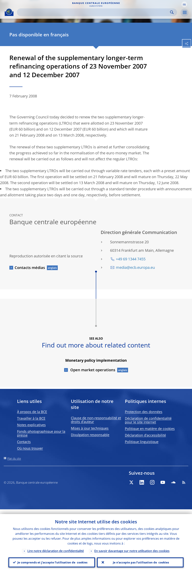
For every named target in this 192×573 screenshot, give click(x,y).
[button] (184, 4)
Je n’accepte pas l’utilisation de (140, 560)
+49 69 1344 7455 (131, 258)
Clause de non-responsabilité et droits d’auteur (96, 420)
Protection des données (143, 411)
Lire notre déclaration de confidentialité (55, 546)
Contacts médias (30, 267)
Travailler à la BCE (31, 418)
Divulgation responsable (90, 435)
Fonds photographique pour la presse (41, 433)
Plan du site (14, 458)
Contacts (24, 441)
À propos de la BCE (32, 411)
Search (172, 12)
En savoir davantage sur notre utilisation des (132, 546)
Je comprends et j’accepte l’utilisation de (52, 560)
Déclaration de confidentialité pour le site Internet (148, 420)
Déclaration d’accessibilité (145, 435)
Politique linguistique (141, 441)
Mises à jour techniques (90, 428)
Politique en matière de (150, 428)
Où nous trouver (30, 448)
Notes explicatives (31, 425)
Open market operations (92, 369)
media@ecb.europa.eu (135, 267)
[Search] (94, 12)
